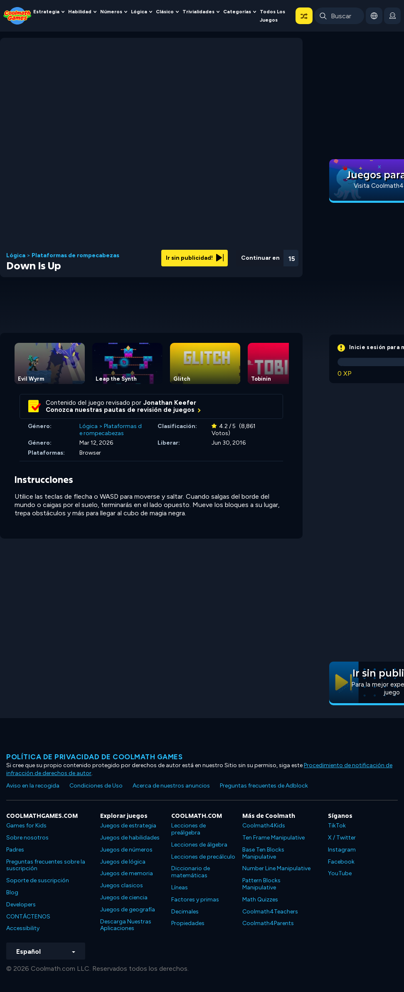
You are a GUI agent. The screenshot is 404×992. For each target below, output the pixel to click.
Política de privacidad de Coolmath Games (94, 757)
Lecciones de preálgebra (188, 829)
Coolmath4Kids (263, 825)
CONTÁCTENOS (28, 916)
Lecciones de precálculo (203, 856)
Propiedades (187, 923)
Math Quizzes (260, 899)
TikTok (337, 825)
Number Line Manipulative (276, 868)
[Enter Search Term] (339, 15)
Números (111, 12)
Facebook (341, 861)
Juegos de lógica (122, 861)
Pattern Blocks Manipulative (261, 884)
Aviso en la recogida (32, 785)
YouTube (340, 873)
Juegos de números (126, 849)
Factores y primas (195, 899)
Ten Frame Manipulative (273, 837)
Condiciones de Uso (96, 785)
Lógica (139, 12)
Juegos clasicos (121, 885)
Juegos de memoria (126, 873)
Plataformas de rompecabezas (75, 255)
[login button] (392, 15)
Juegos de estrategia (128, 825)
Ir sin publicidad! (195, 258)
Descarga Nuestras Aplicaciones (125, 925)
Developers (21, 904)
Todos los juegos (272, 16)
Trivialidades (198, 12)
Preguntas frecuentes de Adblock (264, 785)
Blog (12, 892)
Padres (15, 849)
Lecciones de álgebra (199, 844)
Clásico (165, 12)
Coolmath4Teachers (270, 911)
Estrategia (46, 12)
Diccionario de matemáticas (190, 872)
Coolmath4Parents (268, 923)
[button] (304, 15)
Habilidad (79, 12)
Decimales (185, 911)
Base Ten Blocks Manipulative (263, 853)
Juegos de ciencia (124, 897)
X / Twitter (342, 837)
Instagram (342, 849)
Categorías (237, 12)
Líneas (179, 887)
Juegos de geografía (127, 909)
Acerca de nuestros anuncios (171, 785)
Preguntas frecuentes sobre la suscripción (45, 865)
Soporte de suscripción (37, 880)
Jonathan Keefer (169, 402)
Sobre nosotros (27, 837)
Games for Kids (26, 825)
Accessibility (22, 928)
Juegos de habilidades (130, 837)
